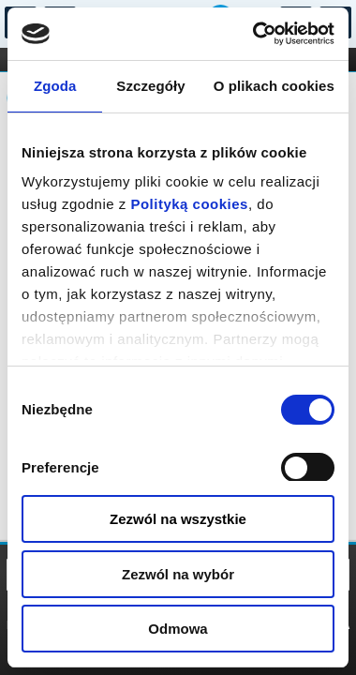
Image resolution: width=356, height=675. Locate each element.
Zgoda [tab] (55, 86)
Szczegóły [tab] (150, 86)
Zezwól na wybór (178, 574)
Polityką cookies (189, 204)
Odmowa (177, 629)
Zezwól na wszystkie (178, 519)
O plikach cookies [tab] (274, 86)
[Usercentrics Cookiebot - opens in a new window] (254, 34)
